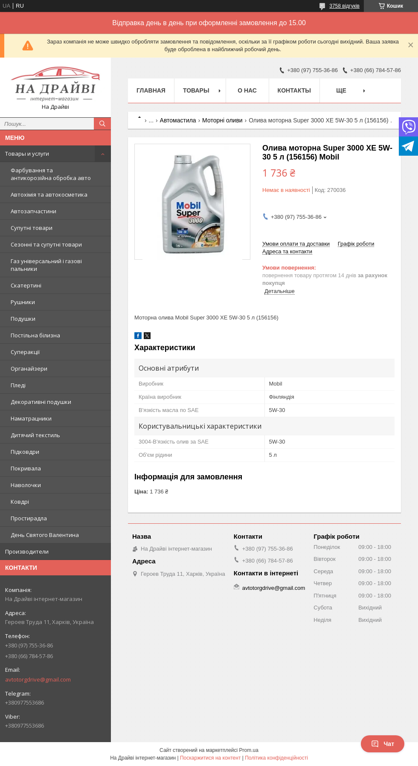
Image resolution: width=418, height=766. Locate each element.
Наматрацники (31, 418)
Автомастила (178, 120)
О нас (247, 90)
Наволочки (26, 485)
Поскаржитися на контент (210, 758)
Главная (150, 90)
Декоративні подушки (41, 402)
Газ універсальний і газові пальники (46, 265)
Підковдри (25, 452)
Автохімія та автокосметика (49, 194)
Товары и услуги (27, 153)
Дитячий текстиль (35, 435)
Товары (196, 90)
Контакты (294, 90)
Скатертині (26, 285)
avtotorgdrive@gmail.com (38, 679)
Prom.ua (248, 750)
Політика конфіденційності (276, 758)
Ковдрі (20, 501)
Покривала (26, 468)
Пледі (18, 385)
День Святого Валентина (45, 535)
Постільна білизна (35, 335)
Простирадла (29, 518)
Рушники (23, 302)
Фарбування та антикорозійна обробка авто (51, 174)
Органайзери (29, 368)
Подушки (23, 318)
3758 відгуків (344, 6)
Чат (382, 744)
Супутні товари (31, 228)
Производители (27, 551)
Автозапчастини (33, 211)
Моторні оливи (222, 120)
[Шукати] (102, 123)
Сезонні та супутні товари (46, 244)
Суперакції (25, 352)
